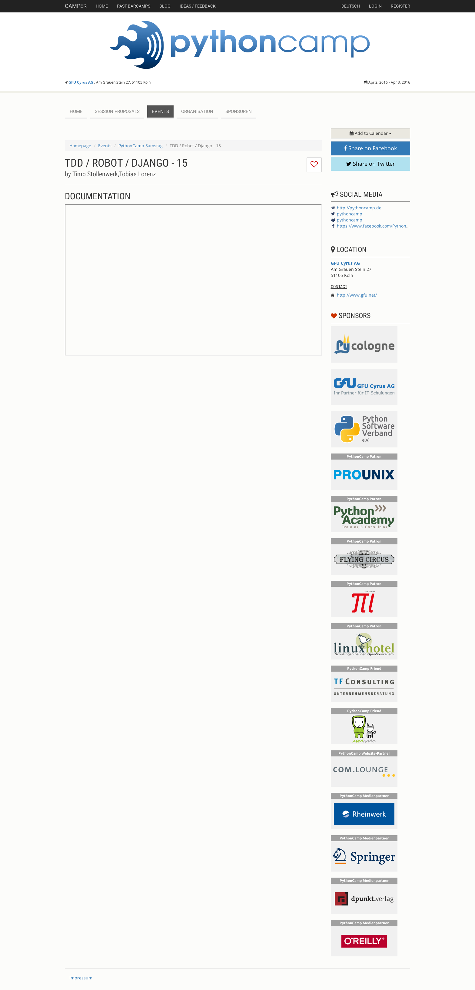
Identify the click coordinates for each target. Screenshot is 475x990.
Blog (165, 6)
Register (400, 6)
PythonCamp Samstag (140, 145)
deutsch (350, 6)
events (160, 111)
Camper (76, 6)
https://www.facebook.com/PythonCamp (377, 226)
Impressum (80, 978)
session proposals (117, 111)
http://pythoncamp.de (359, 208)
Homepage (80, 145)
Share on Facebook (370, 148)
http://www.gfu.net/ (357, 295)
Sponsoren (238, 111)
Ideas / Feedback (198, 6)
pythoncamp (349, 214)
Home (102, 6)
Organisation (197, 111)
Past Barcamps (133, 6)
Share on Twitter (370, 163)
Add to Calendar (370, 133)
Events (104, 145)
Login (375, 6)
